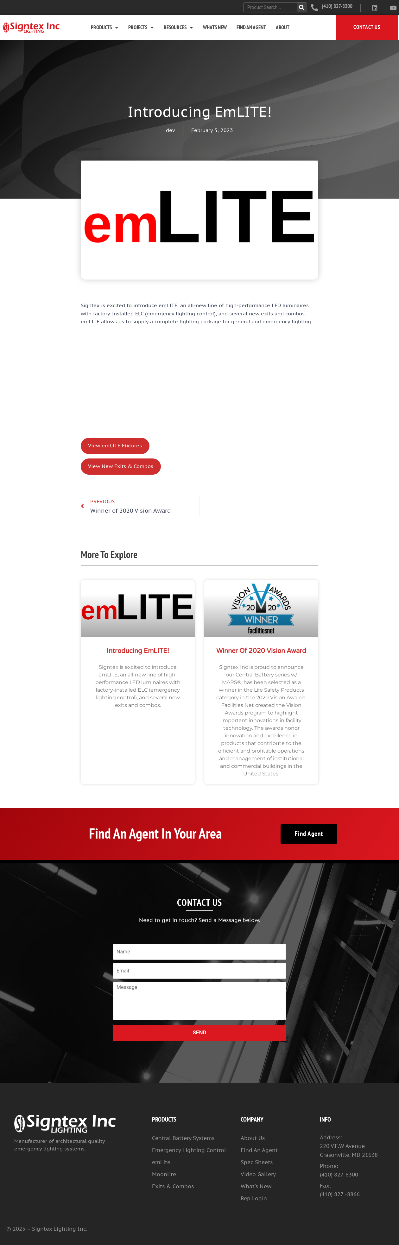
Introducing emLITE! (138, 651)
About (282, 27)
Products (104, 27)
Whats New (215, 27)
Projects (141, 27)
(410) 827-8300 (337, 6)
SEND (199, 1032)
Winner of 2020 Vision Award (261, 651)
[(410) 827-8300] (314, 7)
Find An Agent (251, 27)
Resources (178, 27)
